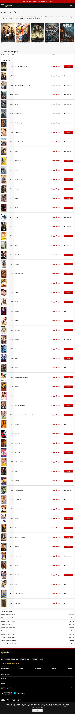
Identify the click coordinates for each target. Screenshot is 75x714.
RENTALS (36, 679)
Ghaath (17, 481)
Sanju (16, 170)
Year (9, 54)
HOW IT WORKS (36, 674)
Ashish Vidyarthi (12, 641)
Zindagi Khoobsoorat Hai (21, 377)
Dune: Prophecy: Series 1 (36, 42)
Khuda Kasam (18, 255)
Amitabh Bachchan (13, 644)
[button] (67, 5)
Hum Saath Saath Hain (21, 509)
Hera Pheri (17, 452)
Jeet (16, 584)
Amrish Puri (11, 618)
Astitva (17, 434)
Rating (53, 54)
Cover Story (18, 499)
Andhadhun (18, 160)
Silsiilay (16, 320)
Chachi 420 (18, 556)
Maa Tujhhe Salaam (20, 405)
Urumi (16, 245)
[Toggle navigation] (3, 5)
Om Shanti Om (19, 273)
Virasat (17, 547)
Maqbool (17, 368)
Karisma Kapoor (12, 631)
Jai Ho (16, 208)
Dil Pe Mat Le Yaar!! (20, 462)
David (16, 226)
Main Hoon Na (18, 330)
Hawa (16, 358)
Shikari (16, 471)
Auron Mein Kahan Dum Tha (23, 42)
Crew (2, 42)
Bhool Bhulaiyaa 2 (19, 123)
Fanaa (16, 292)
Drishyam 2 (18, 113)
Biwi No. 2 (17, 443)
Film (13, 54)
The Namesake (19, 283)
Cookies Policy (39, 707)
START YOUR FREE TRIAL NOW (37, 1)
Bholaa (62, 42)
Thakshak (17, 528)
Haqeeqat (17, 603)
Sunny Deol (11, 634)
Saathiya (17, 386)
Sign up (69, 66)
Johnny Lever (11, 621)
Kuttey (46, 42)
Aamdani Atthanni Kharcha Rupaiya (24, 415)
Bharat (16, 151)
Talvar (16, 198)
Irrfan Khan (11, 624)
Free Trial (34, 18)
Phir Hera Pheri (19, 302)
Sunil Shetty (11, 614)
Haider (16, 217)
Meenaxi (17, 339)
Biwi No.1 (17, 518)
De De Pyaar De (19, 142)
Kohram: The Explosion (21, 537)
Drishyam (17, 189)
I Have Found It (19, 490)
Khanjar (17, 311)
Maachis (17, 575)
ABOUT (36, 683)
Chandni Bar (18, 424)
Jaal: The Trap (18, 349)
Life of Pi (17, 236)
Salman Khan (11, 627)
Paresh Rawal (11, 637)
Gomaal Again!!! (19, 179)
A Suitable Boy (19, 132)
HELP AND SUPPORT (36, 688)
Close (37, 710)
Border (16, 565)
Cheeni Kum (18, 264)
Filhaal (16, 396)
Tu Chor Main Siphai (20, 594)
